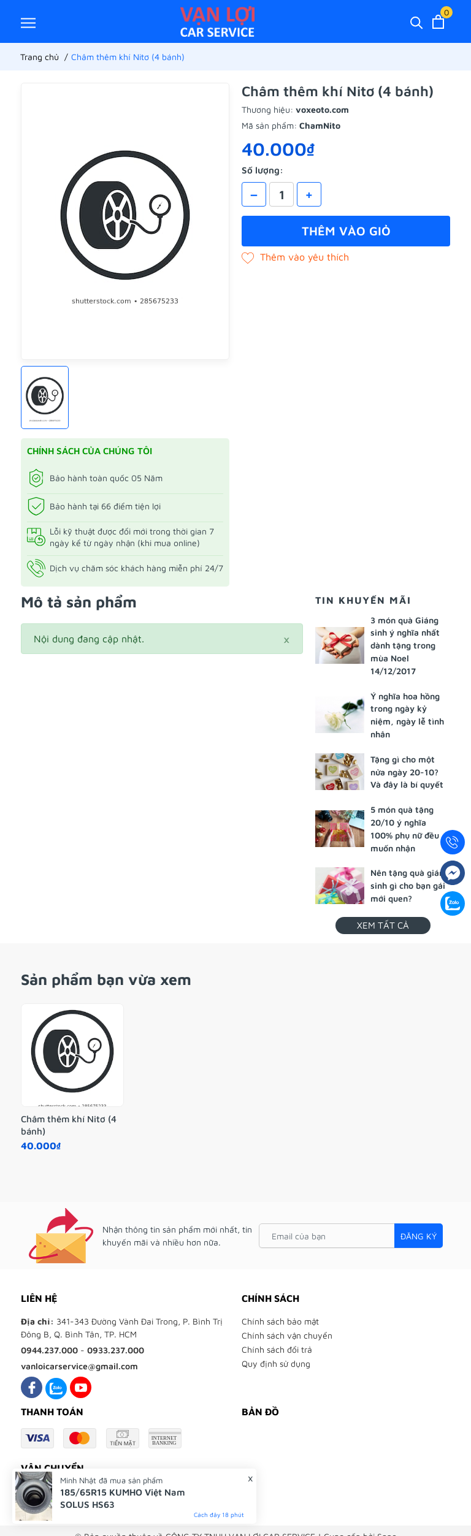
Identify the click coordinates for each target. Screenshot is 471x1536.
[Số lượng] (281, 194)
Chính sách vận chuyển (287, 1335)
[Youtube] (80, 1387)
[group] (125, 221)
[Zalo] (56, 1387)
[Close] (286, 638)
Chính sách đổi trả (277, 1349)
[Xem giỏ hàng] (438, 22)
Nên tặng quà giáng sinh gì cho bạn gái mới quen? (409, 885)
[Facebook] (31, 1387)
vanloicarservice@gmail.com (79, 1366)
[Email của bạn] (351, 1235)
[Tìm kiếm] (416, 21)
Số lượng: (262, 170)
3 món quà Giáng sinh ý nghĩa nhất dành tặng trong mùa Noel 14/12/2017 (405, 645)
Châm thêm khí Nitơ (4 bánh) (69, 1125)
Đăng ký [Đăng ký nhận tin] (418, 1236)
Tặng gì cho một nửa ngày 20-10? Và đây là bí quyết (406, 772)
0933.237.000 (115, 1350)
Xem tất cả (383, 925)
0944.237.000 (49, 1350)
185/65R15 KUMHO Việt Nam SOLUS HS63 (122, 1498)
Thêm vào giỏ (346, 231)
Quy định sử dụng (276, 1363)
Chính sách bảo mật (280, 1321)
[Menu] (28, 22)
